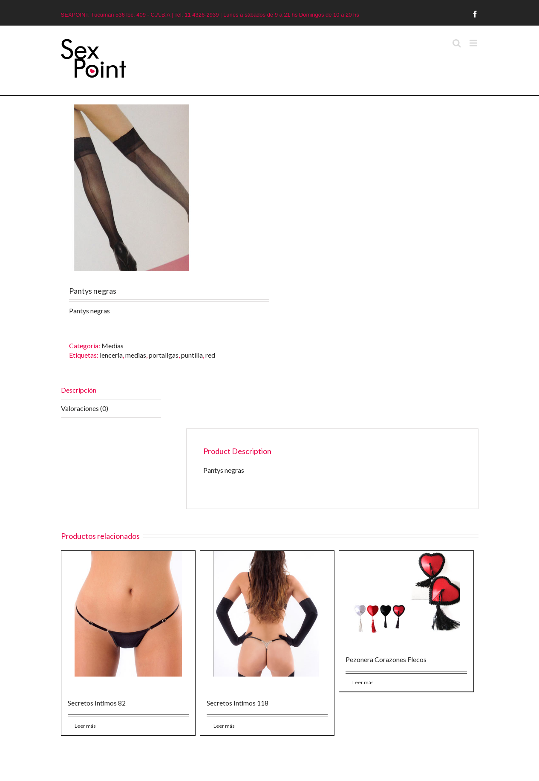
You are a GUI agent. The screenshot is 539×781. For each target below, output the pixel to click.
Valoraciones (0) (84, 408)
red (210, 355)
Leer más (85, 726)
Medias (112, 345)
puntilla (192, 355)
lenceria (111, 355)
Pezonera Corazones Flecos (386, 659)
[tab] (111, 390)
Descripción (78, 390)
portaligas (164, 355)
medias (135, 355)
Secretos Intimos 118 (237, 703)
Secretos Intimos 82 (97, 703)
